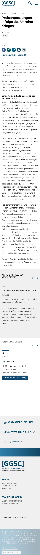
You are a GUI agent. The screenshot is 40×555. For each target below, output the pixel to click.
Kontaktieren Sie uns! (20, 422)
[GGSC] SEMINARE (13, 441)
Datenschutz (13, 517)
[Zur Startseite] (13, 466)
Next (37, 278)
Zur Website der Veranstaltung (15, 378)
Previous (33, 278)
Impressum (23, 517)
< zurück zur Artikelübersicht (14, 55)
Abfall (4, 35)
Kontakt (4, 517)
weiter (4, 323)
